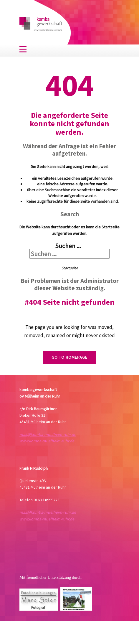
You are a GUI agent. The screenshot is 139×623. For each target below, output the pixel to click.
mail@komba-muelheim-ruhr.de (47, 434)
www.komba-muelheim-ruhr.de (46, 441)
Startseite (69, 268)
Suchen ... (68, 246)
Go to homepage (69, 357)
